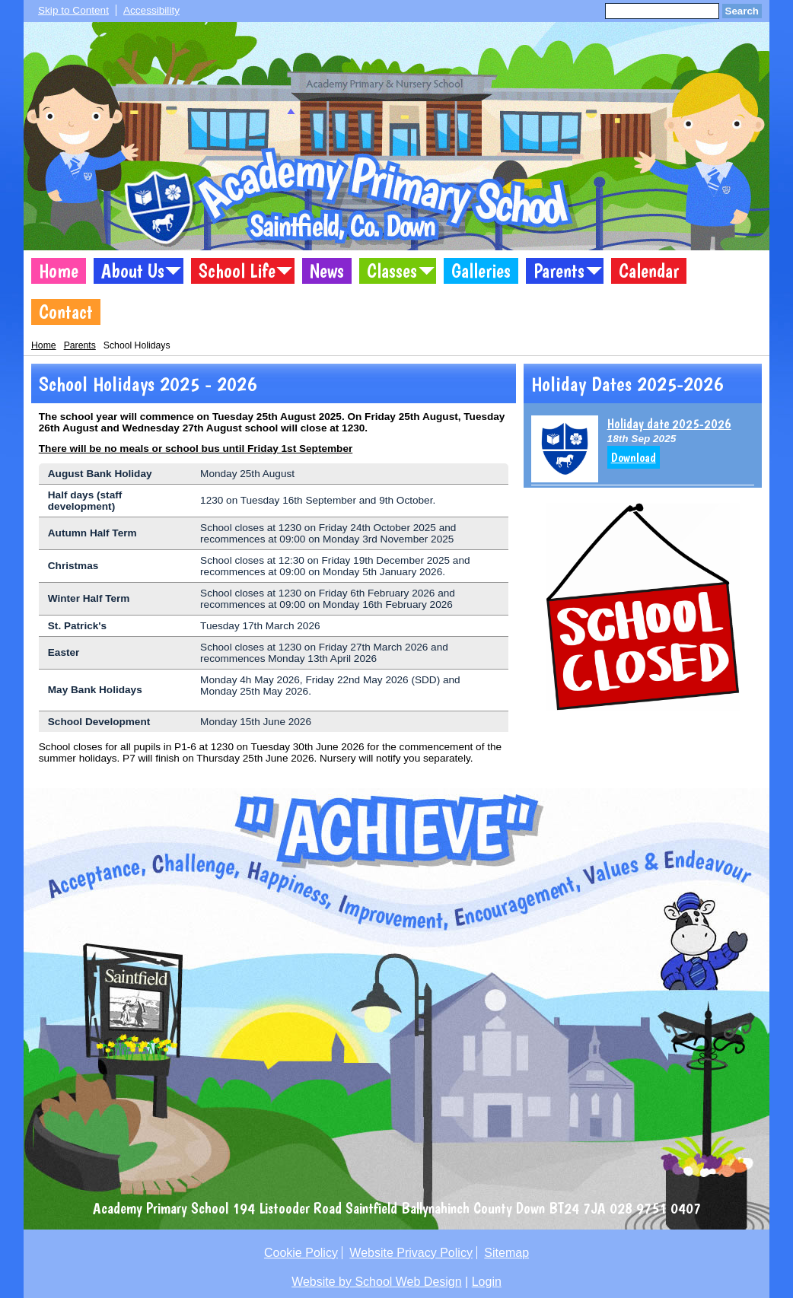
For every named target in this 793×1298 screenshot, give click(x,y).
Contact (66, 312)
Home (58, 270)
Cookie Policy (301, 1252)
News (327, 270)
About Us (132, 270)
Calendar (649, 270)
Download (633, 457)
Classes (392, 270)
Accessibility (151, 10)
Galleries (481, 270)
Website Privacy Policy (411, 1252)
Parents (558, 270)
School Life (237, 270)
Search (742, 11)
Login (487, 1281)
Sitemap (506, 1252)
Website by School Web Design (376, 1281)
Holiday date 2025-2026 (669, 423)
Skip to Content (73, 10)
